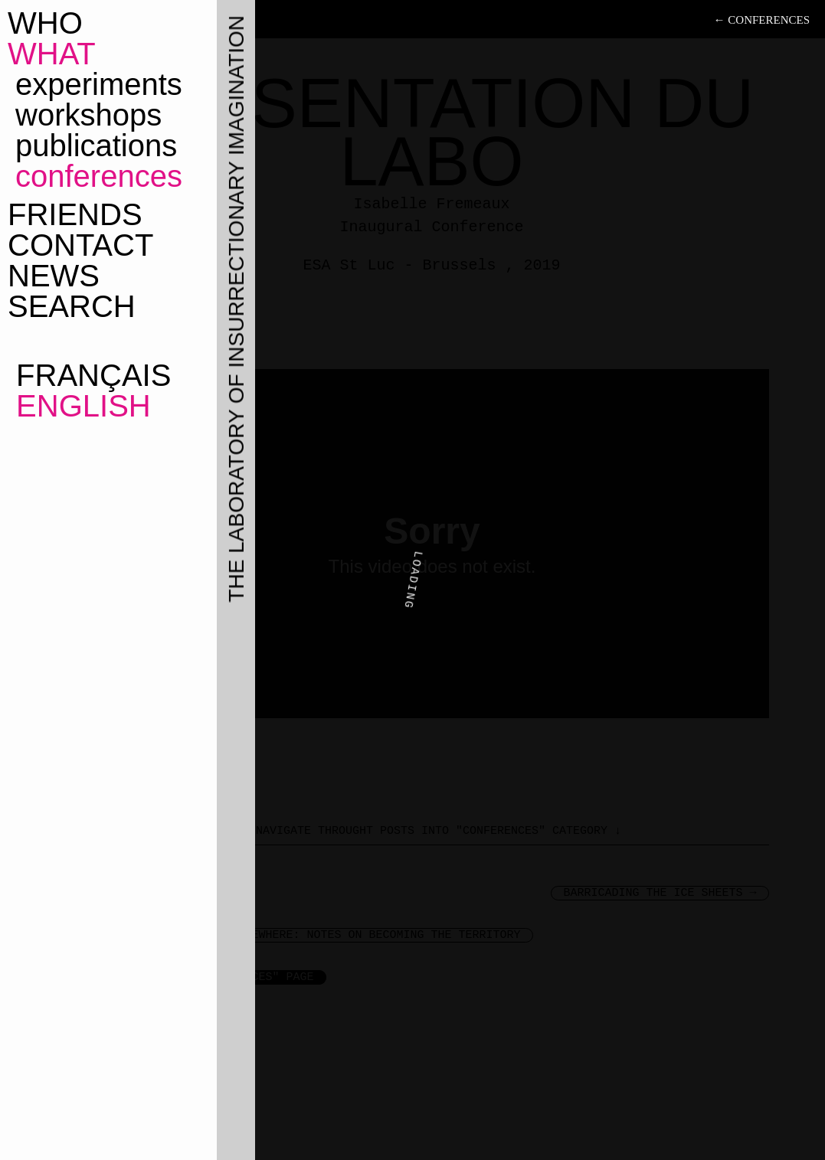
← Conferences (762, 20)
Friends (75, 214)
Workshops (88, 115)
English (79, 406)
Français (89, 375)
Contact (80, 245)
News (54, 275)
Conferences (98, 176)
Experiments (98, 84)
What (52, 53)
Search (72, 306)
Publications (96, 145)
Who (45, 23)
